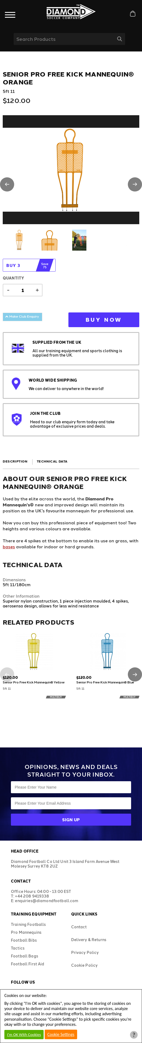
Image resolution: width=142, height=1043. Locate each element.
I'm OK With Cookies (24, 1034)
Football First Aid (27, 964)
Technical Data (52, 461)
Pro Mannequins (26, 932)
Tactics (18, 948)
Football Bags (24, 956)
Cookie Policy (84, 965)
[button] (7, 184)
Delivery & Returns (89, 939)
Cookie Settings (60, 1034)
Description (15, 461)
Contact (79, 927)
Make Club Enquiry (22, 316)
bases (9, 546)
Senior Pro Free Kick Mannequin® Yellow (33, 682)
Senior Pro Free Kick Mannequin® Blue (105, 682)
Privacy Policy (85, 952)
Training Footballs (28, 924)
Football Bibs (24, 940)
